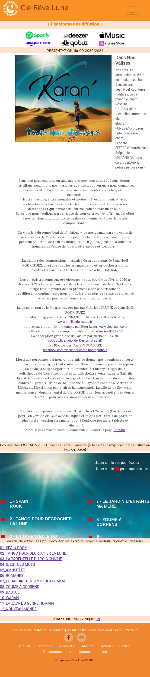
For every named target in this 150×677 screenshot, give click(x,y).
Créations (45, 646)
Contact (119, 430)
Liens (103, 652)
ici (98, 619)
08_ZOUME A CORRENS (19, 587)
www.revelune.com (109, 331)
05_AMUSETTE (12, 570)
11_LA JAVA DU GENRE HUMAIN (27, 603)
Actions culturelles (115, 646)
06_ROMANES (11, 575)
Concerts (67, 646)
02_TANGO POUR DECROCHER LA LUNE (33, 553)
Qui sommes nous (57, 652)
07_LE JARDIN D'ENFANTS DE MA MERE (33, 581)
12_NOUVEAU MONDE (18, 609)
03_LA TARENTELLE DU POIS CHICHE (31, 559)
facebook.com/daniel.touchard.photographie (75, 350)
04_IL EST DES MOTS (17, 564)
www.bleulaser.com (113, 326)
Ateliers (87, 646)
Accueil (24, 646)
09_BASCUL (10, 592)
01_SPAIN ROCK (13, 548)
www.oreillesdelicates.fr (75, 322)
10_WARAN (9, 598)
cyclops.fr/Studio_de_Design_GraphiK (75, 340)
